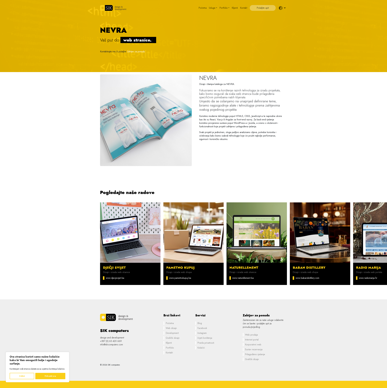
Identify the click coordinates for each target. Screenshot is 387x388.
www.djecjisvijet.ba (115, 278)
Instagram (202, 333)
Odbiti (22, 376)
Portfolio (223, 8)
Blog (199, 323)
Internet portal (252, 339)
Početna (203, 8)
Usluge (212, 8)
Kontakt (243, 8)
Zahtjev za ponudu (136, 51)
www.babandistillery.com (307, 278)
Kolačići (201, 347)
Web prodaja (251, 334)
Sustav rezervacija (253, 349)
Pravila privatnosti (205, 342)
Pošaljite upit (263, 8)
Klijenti (235, 8)
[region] (37, 367)
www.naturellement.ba (243, 278)
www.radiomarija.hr (368, 278)
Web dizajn (171, 328)
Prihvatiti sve (50, 376)
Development (172, 333)
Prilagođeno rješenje (255, 354)
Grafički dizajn (173, 338)
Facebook (202, 328)
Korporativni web (253, 344)
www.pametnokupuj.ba (180, 278)
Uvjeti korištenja (204, 338)
